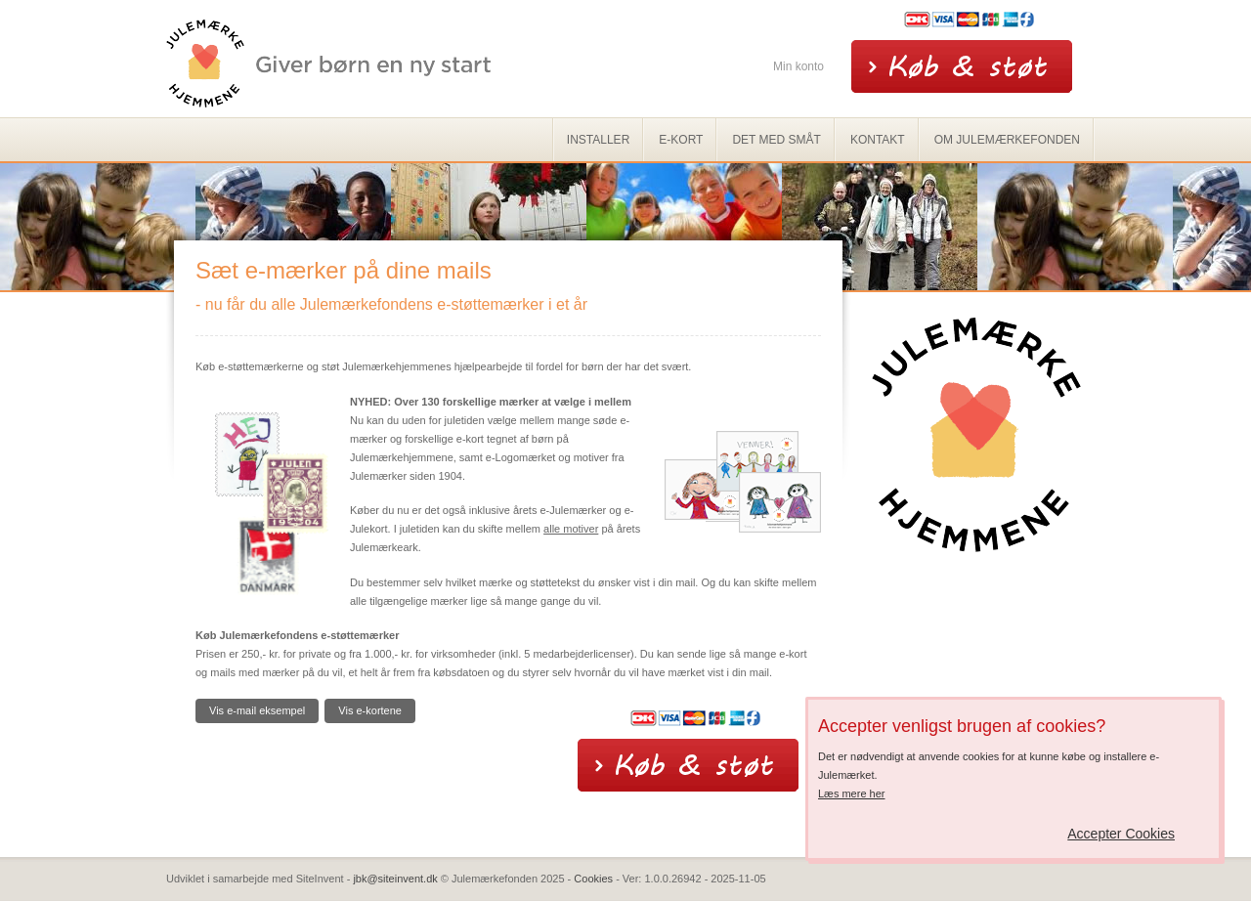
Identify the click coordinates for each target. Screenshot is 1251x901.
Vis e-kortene (370, 710)
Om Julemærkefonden (1007, 140)
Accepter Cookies (1121, 833)
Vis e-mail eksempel (257, 710)
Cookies (593, 878)
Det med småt (776, 140)
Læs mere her (851, 793)
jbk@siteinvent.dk (395, 878)
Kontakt (877, 140)
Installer (598, 140)
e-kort (681, 140)
